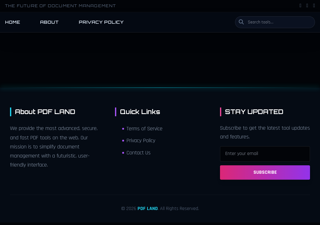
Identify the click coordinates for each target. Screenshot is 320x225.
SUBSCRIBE (265, 172)
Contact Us (136, 152)
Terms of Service (142, 128)
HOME (12, 22)
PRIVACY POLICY (101, 22)
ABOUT (49, 22)
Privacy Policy (138, 140)
